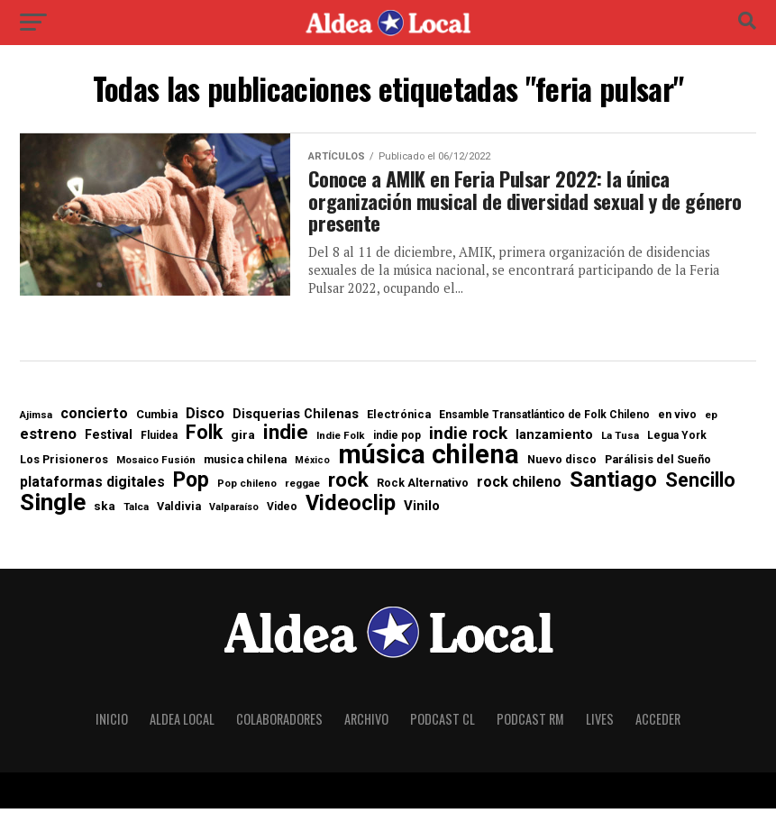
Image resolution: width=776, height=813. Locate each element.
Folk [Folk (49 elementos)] (204, 436)
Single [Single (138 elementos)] (53, 507)
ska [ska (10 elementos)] (104, 512)
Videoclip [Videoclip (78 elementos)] (351, 509)
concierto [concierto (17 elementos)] (94, 419)
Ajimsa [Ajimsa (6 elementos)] (36, 420)
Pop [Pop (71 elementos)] (191, 484)
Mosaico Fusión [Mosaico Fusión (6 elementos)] (156, 465)
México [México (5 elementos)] (312, 466)
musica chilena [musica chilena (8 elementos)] (245, 465)
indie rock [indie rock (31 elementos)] (468, 437)
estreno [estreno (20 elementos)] (48, 438)
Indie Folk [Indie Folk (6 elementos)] (340, 440)
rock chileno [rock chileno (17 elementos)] (519, 487)
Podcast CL (442, 723)
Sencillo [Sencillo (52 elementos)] (700, 485)
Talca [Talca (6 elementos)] (136, 512)
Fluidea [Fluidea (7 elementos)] (159, 439)
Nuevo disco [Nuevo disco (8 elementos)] (562, 465)
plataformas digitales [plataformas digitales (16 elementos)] (92, 487)
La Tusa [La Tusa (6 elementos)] (620, 440)
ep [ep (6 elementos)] (711, 420)
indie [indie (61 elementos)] (285, 436)
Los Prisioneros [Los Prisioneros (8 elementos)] (64, 465)
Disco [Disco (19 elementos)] (205, 419)
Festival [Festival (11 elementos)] (108, 439)
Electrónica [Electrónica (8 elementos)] (399, 420)
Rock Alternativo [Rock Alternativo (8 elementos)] (423, 488)
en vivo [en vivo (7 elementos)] (677, 420)
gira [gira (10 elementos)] (243, 440)
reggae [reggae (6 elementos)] (302, 488)
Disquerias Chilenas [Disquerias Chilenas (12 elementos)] (296, 420)
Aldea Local (182, 723)
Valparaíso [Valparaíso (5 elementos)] (234, 513)
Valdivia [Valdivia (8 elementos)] (179, 512)
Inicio (112, 723)
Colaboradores (279, 723)
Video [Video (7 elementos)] (282, 512)
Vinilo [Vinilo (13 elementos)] (422, 511)
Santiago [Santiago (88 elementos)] (613, 484)
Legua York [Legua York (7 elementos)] (677, 439)
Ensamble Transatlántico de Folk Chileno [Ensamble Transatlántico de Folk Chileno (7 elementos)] (544, 420)
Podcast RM (530, 723)
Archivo (366, 723)
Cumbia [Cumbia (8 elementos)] (157, 420)
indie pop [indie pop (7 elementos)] (397, 439)
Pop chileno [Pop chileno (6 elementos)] (247, 488)
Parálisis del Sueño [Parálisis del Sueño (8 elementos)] (658, 465)
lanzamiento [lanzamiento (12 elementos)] (554, 440)
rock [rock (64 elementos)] (348, 485)
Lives (600, 723)
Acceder (657, 723)
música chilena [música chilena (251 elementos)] (428, 460)
